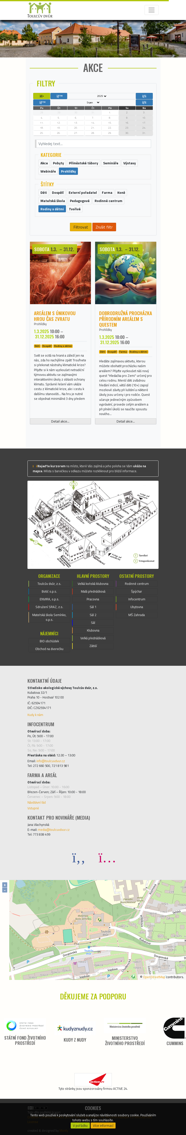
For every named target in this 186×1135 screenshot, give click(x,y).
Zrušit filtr (104, 227)
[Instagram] (107, 857)
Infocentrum (136, 599)
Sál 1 (93, 606)
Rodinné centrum (137, 583)
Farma (123, 352)
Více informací (103, 1125)
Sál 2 (93, 614)
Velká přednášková (93, 638)
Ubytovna (136, 606)
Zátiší (93, 645)
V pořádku (80, 1125)
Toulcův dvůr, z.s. (49, 583)
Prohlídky (40, 323)
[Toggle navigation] (152, 10)
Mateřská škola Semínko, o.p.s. (49, 617)
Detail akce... (60, 421)
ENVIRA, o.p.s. (49, 599)
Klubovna (93, 630)
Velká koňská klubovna (93, 583)
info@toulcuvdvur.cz (50, 760)
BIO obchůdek (49, 641)
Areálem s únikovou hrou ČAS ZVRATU (55, 315)
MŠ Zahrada (136, 614)
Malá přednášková (93, 591)
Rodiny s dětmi (63, 346)
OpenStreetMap (154, 976)
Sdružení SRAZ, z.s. (49, 606)
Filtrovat (80, 227)
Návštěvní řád (36, 802)
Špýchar (136, 591)
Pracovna (93, 599)
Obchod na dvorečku (49, 648)
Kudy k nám (35, 714)
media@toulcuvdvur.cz (54, 829)
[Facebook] (79, 857)
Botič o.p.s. (49, 591)
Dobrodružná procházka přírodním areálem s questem (125, 318)
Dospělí (46, 346)
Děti (37, 346)
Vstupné (33, 808)
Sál (93, 622)
